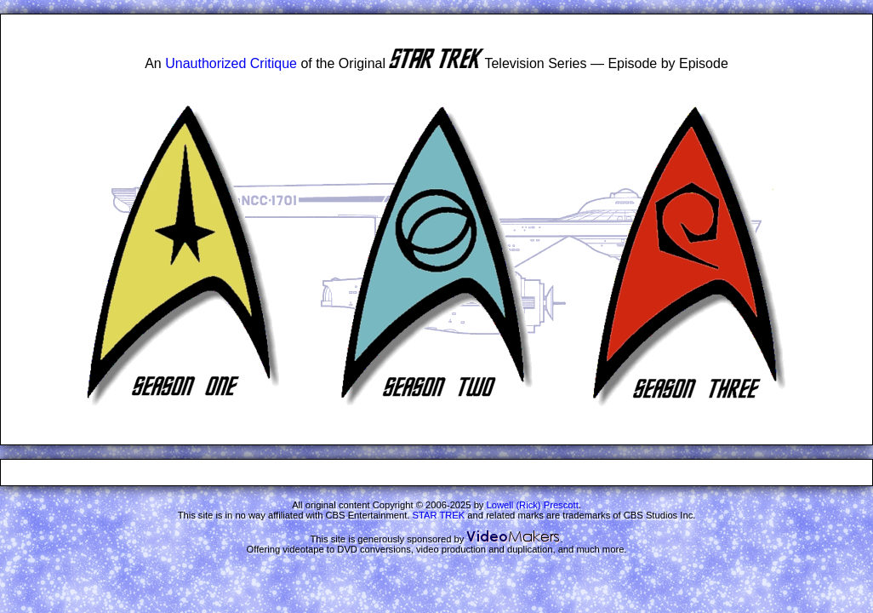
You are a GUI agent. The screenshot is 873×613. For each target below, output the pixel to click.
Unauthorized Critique (231, 63)
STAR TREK (439, 515)
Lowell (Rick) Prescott (533, 505)
